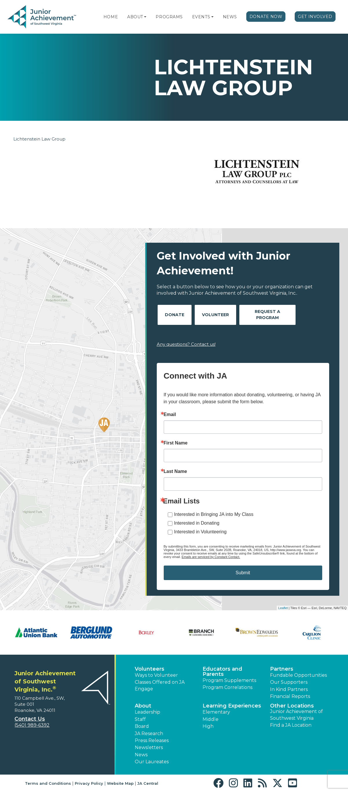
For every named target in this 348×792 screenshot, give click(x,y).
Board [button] (142, 726)
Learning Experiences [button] (232, 705)
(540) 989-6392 (32, 725)
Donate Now (266, 16)
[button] (145, 16)
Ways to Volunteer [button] (156, 675)
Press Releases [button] (152, 740)
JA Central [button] (147, 783)
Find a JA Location (290, 725)
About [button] (143, 705)
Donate (174, 314)
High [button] (208, 726)
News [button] (141, 754)
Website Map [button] (120, 783)
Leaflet (283, 608)
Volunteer (215, 314)
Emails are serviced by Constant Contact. (211, 557)
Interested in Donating (197, 523)
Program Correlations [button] (227, 687)
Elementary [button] (216, 712)
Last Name (175, 471)
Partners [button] (281, 669)
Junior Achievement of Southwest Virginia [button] (296, 715)
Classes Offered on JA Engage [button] (160, 685)
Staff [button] (140, 719)
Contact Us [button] (29, 718)
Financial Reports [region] (290, 696)
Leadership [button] (147, 712)
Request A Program (267, 314)
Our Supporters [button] (288, 682)
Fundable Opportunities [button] (298, 675)
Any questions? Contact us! (186, 344)
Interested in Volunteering (200, 531)
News (230, 16)
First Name (176, 443)
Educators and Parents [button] (222, 671)
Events (201, 16)
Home (110, 16)
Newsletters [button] (149, 747)
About (135, 16)
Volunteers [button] (149, 669)
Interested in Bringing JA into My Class (214, 514)
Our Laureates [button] (152, 761)
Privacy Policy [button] (89, 783)
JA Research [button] (149, 733)
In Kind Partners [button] (289, 689)
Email (170, 414)
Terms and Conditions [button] (48, 783)
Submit (243, 572)
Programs (169, 16)
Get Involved (315, 16)
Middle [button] (210, 719)
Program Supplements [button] (229, 680)
